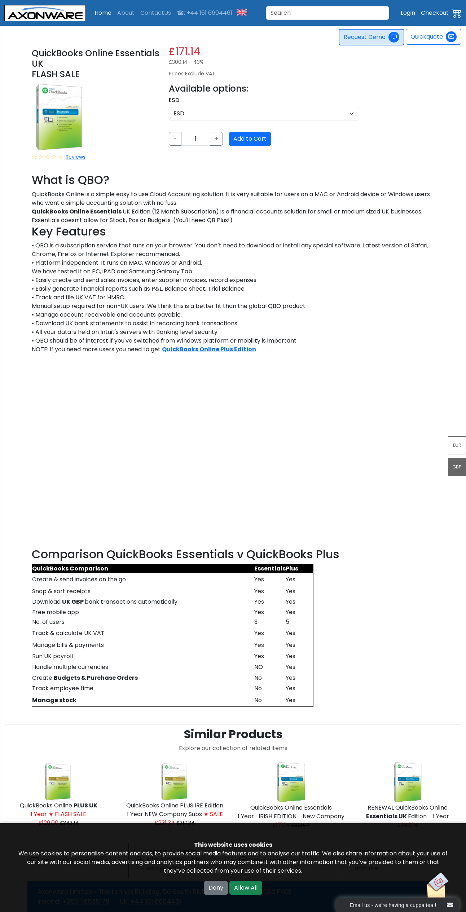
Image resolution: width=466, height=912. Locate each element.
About (126, 13)
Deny (215, 888)
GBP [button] (457, 467)
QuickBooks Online (58, 809)
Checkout (435, 13)
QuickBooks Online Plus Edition (209, 349)
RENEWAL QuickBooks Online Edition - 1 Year (407, 811)
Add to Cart (250, 139)
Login (408, 13)
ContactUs (155, 13)
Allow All (246, 888)
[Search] (327, 13)
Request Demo (371, 37)
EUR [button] (457, 445)
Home (102, 13)
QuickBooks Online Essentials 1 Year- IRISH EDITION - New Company (291, 811)
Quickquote (433, 36)
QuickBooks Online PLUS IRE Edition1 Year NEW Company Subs (174, 809)
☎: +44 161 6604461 (204, 13)
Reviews (75, 156)
